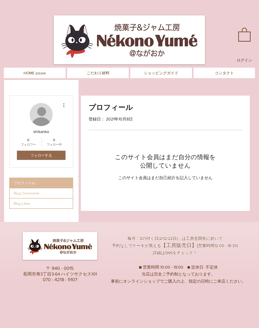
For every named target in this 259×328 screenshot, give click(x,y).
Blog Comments (26, 193)
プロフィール (24, 183)
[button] (244, 34)
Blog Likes (22, 203)
